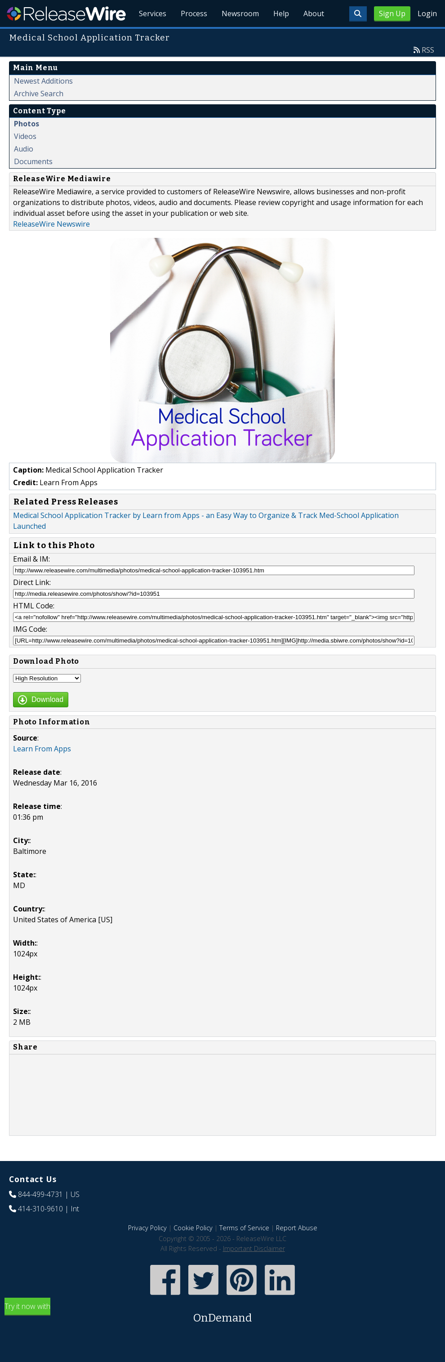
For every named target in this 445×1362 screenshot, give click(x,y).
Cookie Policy (193, 1228)
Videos (25, 136)
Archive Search (38, 93)
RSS (428, 50)
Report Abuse (296, 1228)
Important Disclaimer (254, 1248)
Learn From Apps (42, 749)
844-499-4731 (40, 1194)
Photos (26, 124)
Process (194, 13)
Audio (23, 149)
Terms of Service (244, 1228)
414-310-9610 (40, 1209)
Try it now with (222, 1313)
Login (427, 13)
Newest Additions (43, 81)
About (313, 13)
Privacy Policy (147, 1228)
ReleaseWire (66, 13)
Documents (33, 161)
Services (152, 13)
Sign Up (392, 13)
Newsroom (240, 13)
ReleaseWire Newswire (51, 224)
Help (281, 13)
